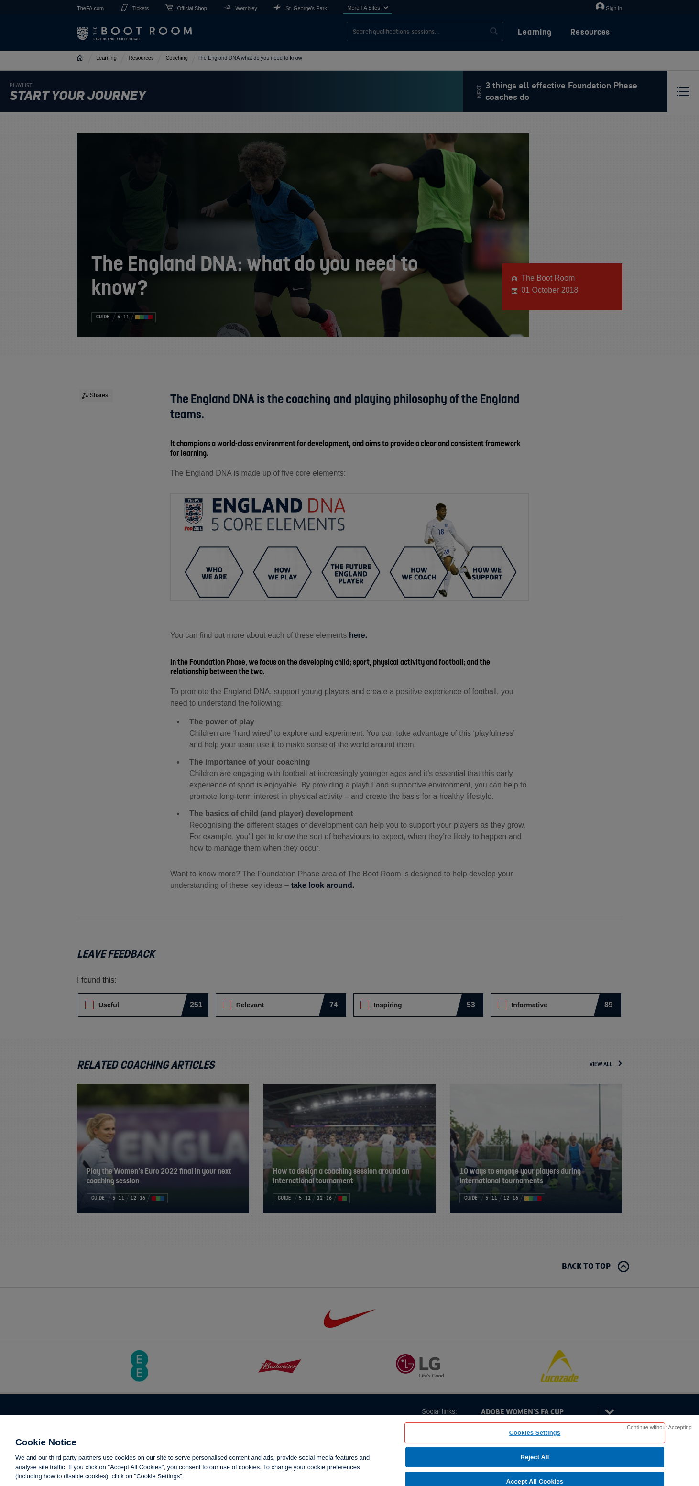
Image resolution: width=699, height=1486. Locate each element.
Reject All (534, 1457)
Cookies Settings (535, 1432)
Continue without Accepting (659, 1427)
